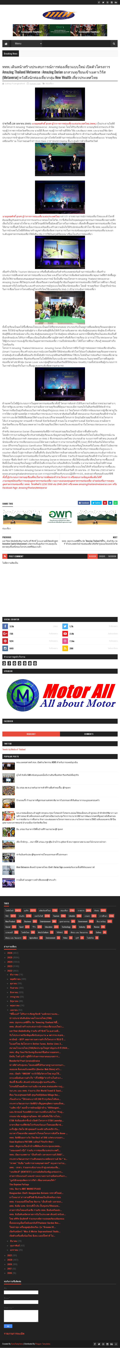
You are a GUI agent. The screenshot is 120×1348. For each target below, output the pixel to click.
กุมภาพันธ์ (15, 1245)
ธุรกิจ (26, 910)
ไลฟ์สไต (90, 937)
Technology (66, 926)
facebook (112, 556)
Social (7, 926)
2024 (10, 961)
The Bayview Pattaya (19, 1184)
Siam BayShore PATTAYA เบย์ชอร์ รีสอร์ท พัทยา (31, 1141)
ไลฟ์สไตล (25, 932)
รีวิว (34, 926)
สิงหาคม (14, 992)
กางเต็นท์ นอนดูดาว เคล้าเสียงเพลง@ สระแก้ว (36, 879)
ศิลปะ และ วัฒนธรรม (79, 932)
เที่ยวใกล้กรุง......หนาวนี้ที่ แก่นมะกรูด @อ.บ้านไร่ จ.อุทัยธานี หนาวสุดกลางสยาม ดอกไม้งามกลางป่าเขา (61, 841)
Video (65, 937)
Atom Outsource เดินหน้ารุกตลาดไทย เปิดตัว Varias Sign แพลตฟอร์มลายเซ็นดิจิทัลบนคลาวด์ (55, 867)
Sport (21, 926)
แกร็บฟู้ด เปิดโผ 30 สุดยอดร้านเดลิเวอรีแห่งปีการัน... (34, 1129)
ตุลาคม (14, 983)
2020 (10, 1259)
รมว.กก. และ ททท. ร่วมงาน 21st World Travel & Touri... (36, 1090)
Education (48, 926)
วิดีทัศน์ (60, 932)
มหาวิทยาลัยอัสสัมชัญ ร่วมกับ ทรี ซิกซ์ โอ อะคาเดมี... (34, 1030)
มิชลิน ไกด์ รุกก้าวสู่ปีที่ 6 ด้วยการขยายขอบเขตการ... (34, 1056)
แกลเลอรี (9, 932)
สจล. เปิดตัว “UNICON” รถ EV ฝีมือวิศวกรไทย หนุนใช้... (35, 1073)
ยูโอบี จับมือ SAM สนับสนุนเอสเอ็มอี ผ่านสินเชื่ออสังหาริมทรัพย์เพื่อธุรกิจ (47, 774)
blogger (92, 556)
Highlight (31, 734)
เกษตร (87, 916)
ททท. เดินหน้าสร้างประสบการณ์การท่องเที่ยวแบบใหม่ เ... (36, 1026)
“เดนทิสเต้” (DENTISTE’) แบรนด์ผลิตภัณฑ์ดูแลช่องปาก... (36, 1171)
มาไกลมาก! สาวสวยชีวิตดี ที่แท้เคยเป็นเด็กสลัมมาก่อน (35, 1197)
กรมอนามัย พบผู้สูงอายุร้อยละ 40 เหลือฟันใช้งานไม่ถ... (35, 1116)
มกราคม (14, 1249)
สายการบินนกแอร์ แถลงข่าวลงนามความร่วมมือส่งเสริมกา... (38, 1175)
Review (96, 926)
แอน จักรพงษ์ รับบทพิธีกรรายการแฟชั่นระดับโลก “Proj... (36, 1111)
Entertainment (45, 921)
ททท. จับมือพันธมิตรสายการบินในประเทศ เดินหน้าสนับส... (37, 1214)
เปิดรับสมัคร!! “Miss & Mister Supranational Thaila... (34, 1231)
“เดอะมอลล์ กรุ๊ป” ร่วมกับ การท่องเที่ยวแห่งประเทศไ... (34, 1150)
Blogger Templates (42, 1343)
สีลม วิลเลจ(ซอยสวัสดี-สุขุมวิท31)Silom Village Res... (34, 1094)
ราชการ (81, 910)
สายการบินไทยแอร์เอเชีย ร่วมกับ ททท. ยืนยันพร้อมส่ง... (35, 1210)
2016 (9, 1273)
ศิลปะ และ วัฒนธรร (13, 937)
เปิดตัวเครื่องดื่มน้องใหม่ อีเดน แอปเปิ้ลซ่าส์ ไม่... (32, 1235)
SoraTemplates (17, 1343)
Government (82, 921)
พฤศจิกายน (15, 979)
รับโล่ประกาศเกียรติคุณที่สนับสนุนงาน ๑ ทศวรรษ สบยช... (37, 1035)
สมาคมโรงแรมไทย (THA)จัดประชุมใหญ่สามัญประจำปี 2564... (39, 1047)
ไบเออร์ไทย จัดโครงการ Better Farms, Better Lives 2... (36, 1043)
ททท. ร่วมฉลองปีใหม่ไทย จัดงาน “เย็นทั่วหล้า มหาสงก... (36, 1201)
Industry (82, 926)
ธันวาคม (14, 974)
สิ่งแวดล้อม (101, 921)
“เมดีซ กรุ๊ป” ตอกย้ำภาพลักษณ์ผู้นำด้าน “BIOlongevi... (35, 1107)
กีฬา (7, 916)
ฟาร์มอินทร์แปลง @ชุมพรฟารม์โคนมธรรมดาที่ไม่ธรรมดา (42, 854)
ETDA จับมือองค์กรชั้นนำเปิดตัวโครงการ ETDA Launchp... (36, 1120)
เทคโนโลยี (39, 916)
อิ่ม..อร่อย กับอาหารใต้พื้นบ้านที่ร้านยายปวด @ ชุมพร (39, 829)
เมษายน (14, 1009)
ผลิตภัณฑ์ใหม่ (45, 910)
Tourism (56, 916)
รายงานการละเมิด (14, 1333)
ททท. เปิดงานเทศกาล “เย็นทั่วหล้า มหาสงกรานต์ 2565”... (36, 1154)
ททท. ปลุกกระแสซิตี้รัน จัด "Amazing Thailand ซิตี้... (34, 1022)
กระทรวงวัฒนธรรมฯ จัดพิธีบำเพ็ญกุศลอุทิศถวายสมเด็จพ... (37, 1103)
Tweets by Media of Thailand (13, 749)
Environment (50, 937)
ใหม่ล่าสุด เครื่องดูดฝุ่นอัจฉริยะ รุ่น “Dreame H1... (32, 1227)
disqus (102, 556)
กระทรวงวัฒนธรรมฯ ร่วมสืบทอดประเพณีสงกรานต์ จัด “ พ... (38, 1158)
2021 (9, 1255)
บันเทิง (21, 916)
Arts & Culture (43, 932)
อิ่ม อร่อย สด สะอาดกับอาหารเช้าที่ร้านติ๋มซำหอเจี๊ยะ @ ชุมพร (43, 787)
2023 (10, 966)
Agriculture (34, 937)
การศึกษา (103, 916)
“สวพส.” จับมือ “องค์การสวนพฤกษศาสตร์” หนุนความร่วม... (37, 1163)
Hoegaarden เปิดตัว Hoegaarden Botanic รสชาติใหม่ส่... (36, 1193)
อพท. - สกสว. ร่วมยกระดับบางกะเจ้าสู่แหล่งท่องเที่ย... (34, 1167)
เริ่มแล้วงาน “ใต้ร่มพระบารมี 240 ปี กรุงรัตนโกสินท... (35, 1099)
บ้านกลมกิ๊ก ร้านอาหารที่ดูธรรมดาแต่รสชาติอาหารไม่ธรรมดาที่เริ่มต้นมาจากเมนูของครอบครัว (58, 800)
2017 (9, 1268)
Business (27, 921)
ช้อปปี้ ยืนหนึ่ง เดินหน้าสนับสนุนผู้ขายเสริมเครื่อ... (33, 1082)
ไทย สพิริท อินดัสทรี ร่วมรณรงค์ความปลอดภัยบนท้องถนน (36, 1218)
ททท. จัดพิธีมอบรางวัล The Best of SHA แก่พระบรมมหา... (37, 1137)
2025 (10, 957)
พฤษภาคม (15, 1005)
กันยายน (14, 987)
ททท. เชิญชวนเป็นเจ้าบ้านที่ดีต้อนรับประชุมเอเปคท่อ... (35, 1146)
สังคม (96, 910)
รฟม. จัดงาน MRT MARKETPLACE (25, 1188)
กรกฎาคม (15, 996)
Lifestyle (72, 916)
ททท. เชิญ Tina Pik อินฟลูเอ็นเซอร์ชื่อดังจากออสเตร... (35, 1052)
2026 (10, 952)
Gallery (98, 932)
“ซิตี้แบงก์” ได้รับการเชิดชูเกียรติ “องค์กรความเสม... (34, 1013)
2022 (10, 970)
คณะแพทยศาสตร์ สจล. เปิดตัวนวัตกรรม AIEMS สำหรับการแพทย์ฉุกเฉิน (47, 762)
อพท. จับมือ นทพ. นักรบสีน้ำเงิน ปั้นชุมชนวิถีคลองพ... (34, 1205)
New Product (10, 921)
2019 (9, 1264)
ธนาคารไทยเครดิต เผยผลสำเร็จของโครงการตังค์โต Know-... (38, 1133)
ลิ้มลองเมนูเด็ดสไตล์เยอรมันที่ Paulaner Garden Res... (34, 1222)
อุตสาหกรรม (65, 921)
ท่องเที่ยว (50, 83)
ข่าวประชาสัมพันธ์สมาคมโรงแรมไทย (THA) (30, 1018)
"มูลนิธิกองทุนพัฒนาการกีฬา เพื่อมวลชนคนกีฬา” (32, 1180)
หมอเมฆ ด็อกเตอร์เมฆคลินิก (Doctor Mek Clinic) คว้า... (35, 1069)
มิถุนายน (14, 1001)
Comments (88, 734)
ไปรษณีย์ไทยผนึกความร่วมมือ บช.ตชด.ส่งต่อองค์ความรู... (36, 1086)
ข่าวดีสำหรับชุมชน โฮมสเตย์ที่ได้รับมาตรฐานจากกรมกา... (37, 1064)
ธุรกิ (77, 937)
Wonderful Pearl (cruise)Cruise (24, 1060)
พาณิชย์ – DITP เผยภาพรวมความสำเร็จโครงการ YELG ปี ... (37, 1039)
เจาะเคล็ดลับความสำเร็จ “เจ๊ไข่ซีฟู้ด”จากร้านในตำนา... (36, 1077)
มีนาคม (14, 1240)
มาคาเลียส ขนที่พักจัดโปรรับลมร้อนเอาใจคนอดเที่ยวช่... (36, 1124)
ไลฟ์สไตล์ (9, 910)
